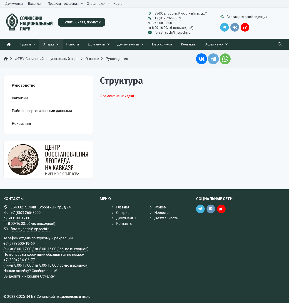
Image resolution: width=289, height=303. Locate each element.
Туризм (160, 207)
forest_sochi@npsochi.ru (172, 32)
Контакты (124, 223)
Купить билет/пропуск (81, 22)
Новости (161, 212)
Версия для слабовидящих (247, 17)
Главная (123, 207)
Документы (126, 218)
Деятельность (166, 218)
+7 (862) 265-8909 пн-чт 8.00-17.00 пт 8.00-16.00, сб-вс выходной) (170, 23)
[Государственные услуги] (48, 159)
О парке (123, 212)
